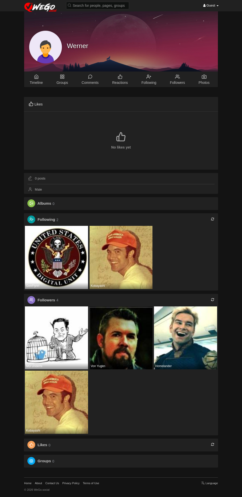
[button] (97, 5)
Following (46, 220)
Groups (44, 461)
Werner (77, 46)
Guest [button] (211, 5)
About (38, 483)
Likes (42, 445)
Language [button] (209, 483)
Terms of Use (91, 483)
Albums (44, 203)
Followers (46, 300)
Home (27, 483)
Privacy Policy (70, 483)
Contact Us (52, 483)
